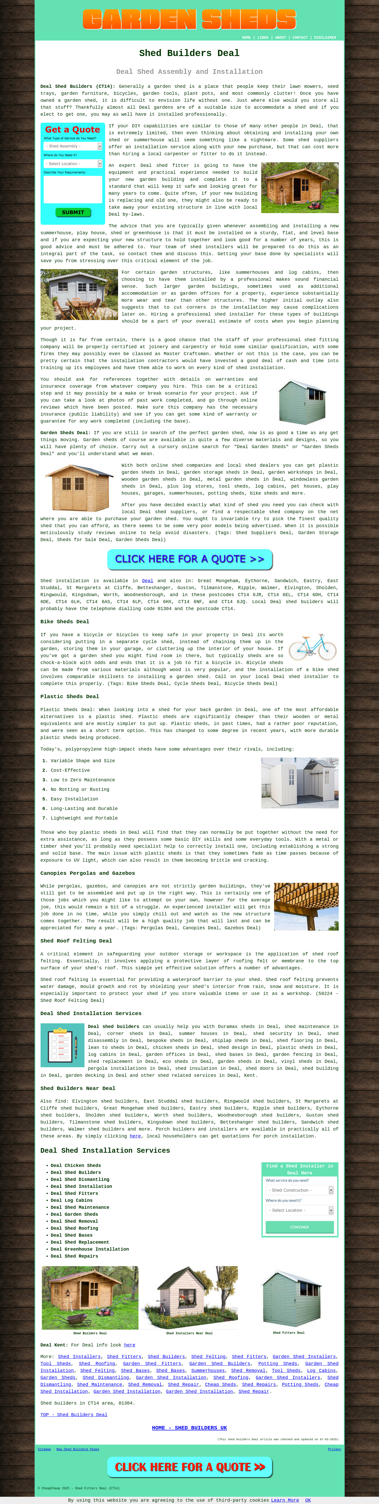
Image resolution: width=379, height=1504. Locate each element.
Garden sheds (100, 439)
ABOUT (280, 38)
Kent (249, 1075)
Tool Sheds (56, 1363)
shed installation (259, 367)
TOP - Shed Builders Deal (74, 1414)
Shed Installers (79, 1356)
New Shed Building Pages (78, 1449)
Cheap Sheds (220, 1384)
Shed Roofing (97, 1363)
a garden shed (167, 86)
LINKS (263, 38)
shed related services (187, 1075)
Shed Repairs (259, 1384)
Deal (147, 580)
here (135, 1136)
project (225, 393)
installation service (162, 147)
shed (161, 165)
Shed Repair (183, 1384)
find (60, 1101)
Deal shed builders (114, 1026)
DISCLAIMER (325, 38)
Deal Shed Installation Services (105, 1151)
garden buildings (212, 286)
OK (308, 1500)
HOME (246, 38)
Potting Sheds (277, 1363)
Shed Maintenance (99, 1384)
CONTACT (300, 38)
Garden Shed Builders (219, 1363)
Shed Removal (248, 1370)
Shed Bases (135, 1370)
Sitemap (44, 1449)
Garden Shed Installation (171, 1377)
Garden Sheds (58, 1377)
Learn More (285, 1500)
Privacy (334, 1449)
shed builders (304, 601)
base (332, 233)
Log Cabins (321, 1370)
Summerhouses (208, 1370)
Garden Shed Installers (304, 1356)
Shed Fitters (124, 1356)
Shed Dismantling (106, 1377)
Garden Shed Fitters (152, 1363)
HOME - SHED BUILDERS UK (189, 1428)
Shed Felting (208, 1356)
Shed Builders (166, 1356)
